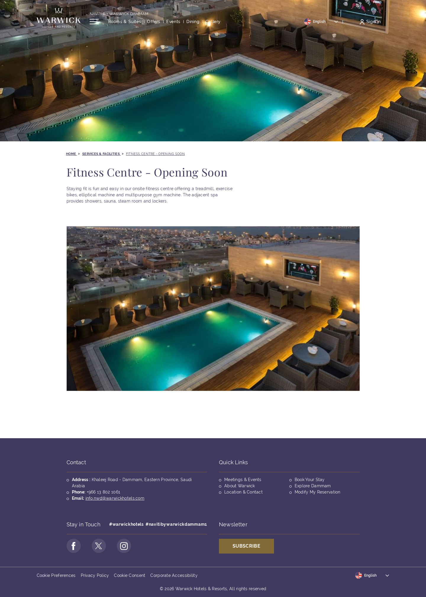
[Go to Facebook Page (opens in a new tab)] (74, 546)
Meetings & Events (243, 479)
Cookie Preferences (56, 575)
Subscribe (246, 546)
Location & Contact (243, 492)
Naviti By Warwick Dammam (119, 14)
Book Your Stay (310, 479)
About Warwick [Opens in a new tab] (239, 485)
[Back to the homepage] (58, 17)
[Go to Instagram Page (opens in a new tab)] (124, 546)
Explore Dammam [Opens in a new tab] (313, 485)
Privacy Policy (95, 575)
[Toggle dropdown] (321, 21)
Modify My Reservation (318, 492)
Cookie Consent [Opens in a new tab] (129, 575)
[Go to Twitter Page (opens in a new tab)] (99, 546)
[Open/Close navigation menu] (94, 21)
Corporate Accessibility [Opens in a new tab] (173, 575)
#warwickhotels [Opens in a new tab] (126, 524)
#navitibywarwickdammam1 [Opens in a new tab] (176, 524)
